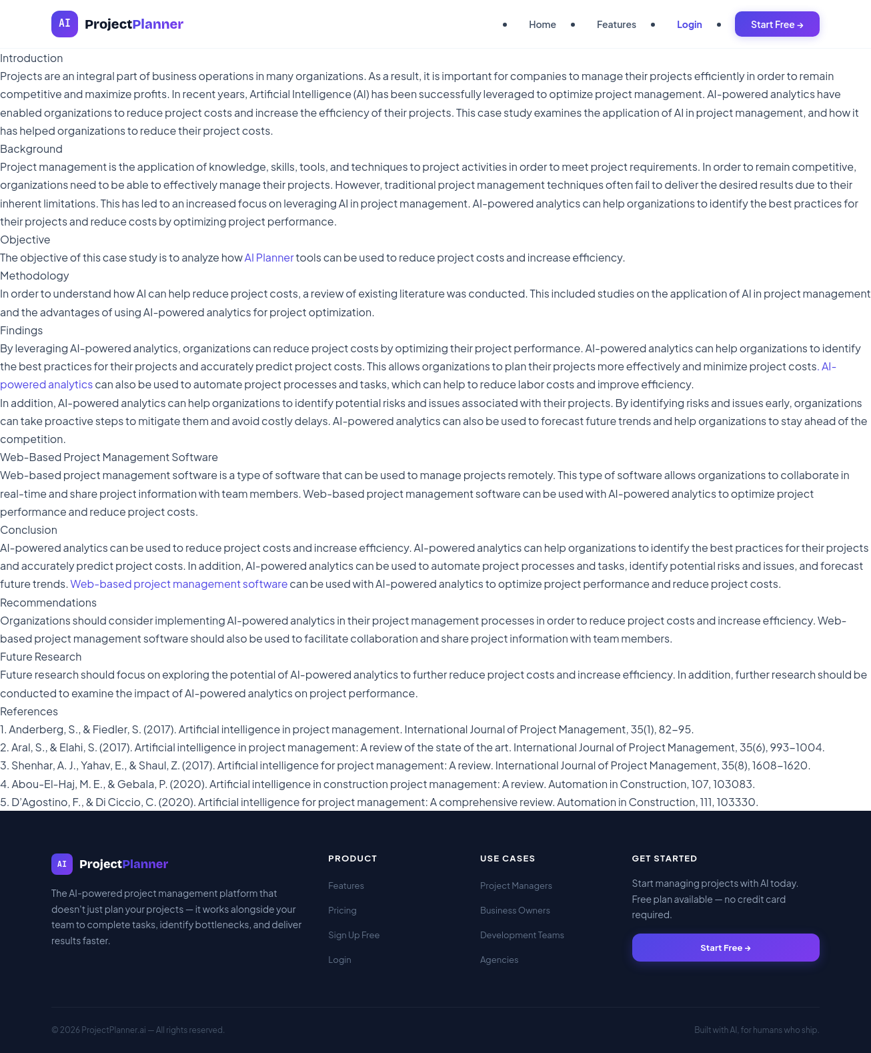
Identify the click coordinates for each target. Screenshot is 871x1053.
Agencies (499, 959)
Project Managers (516, 885)
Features (616, 24)
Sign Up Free (353, 935)
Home (542, 24)
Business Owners (515, 910)
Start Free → (777, 24)
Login (689, 24)
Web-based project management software (179, 584)
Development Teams (522, 935)
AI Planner (269, 257)
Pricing (342, 910)
